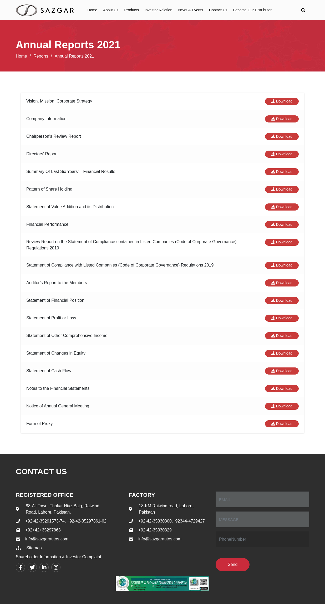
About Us (110, 10)
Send (232, 564)
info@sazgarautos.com (46, 539)
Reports (40, 56)
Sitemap (34, 548)
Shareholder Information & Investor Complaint (58, 557)
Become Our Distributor (252, 10)
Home (92, 10)
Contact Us (218, 10)
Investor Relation (158, 10)
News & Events (190, 10)
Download (281, 101)
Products (131, 10)
